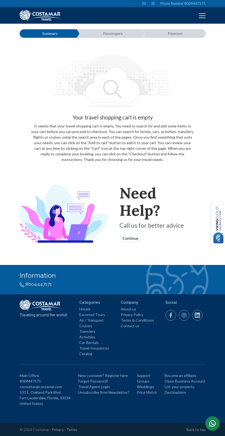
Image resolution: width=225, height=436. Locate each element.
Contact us (130, 325)
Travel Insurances (94, 348)
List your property (179, 386)
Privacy (58, 429)
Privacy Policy (132, 314)
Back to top (196, 429)
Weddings (145, 386)
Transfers (87, 331)
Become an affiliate (180, 375)
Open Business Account (185, 381)
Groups (143, 381)
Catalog (85, 353)
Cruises (85, 325)
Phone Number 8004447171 (183, 3)
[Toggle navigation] (202, 15)
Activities (87, 337)
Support (144, 375)
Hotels (84, 309)
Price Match (147, 392)
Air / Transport (91, 320)
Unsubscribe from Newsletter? (103, 392)
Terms (71, 429)
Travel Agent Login (94, 386)
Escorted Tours (92, 314)
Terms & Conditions (137, 320)
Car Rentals (89, 342)
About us (128, 309)
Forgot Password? (93, 381)
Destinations (175, 392)
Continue (130, 238)
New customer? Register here (103, 375)
